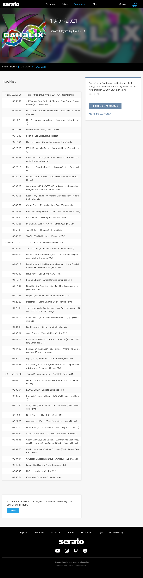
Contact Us (39, 539)
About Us (55, 539)
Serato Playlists (9, 66)
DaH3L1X (25, 66)
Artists (65, 4)
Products (50, 4)
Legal (100, 539)
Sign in (13, 517)
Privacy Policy (116, 539)
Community (79, 4)
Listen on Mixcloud (105, 106)
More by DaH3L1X (99, 114)
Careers (71, 539)
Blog (95, 4)
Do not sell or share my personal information (72, 569)
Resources (86, 539)
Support (123, 4)
